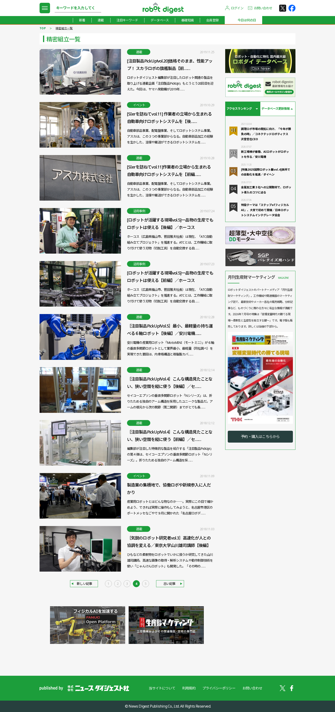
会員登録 (212, 20)
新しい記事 (84, 583)
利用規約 (188, 688)
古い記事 (169, 583)
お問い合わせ (263, 8)
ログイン (237, 8)
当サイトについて (162, 688)
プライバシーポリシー (218, 688)
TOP (43, 28)
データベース (160, 20)
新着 (82, 20)
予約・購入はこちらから (260, 436)
